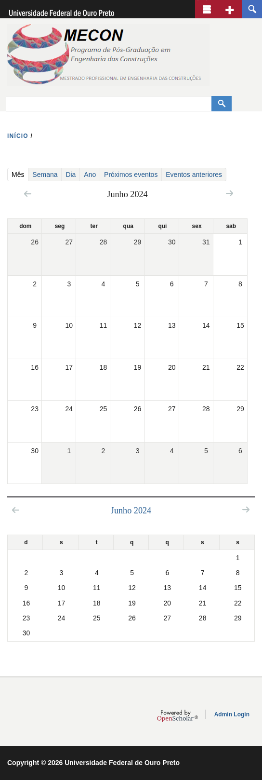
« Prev (27, 193)
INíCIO (17, 136)
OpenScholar (177, 716)
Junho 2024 (131, 510)
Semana (44, 174)
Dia (71, 174)
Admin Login (231, 714)
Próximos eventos (130, 174)
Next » (229, 193)
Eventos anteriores (194, 174)
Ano (90, 174)
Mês (20, 174)
